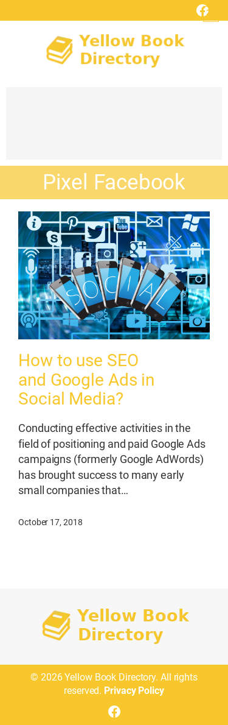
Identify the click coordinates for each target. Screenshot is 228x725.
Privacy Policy (134, 690)
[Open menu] (211, 14)
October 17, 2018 (50, 522)
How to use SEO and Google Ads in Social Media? (86, 380)
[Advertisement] (114, 129)
